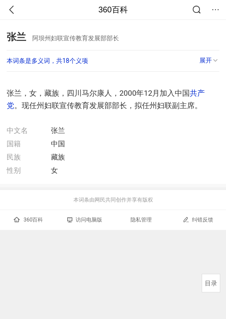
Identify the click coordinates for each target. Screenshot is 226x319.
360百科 (112, 9)
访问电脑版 (84, 220)
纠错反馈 (198, 219)
